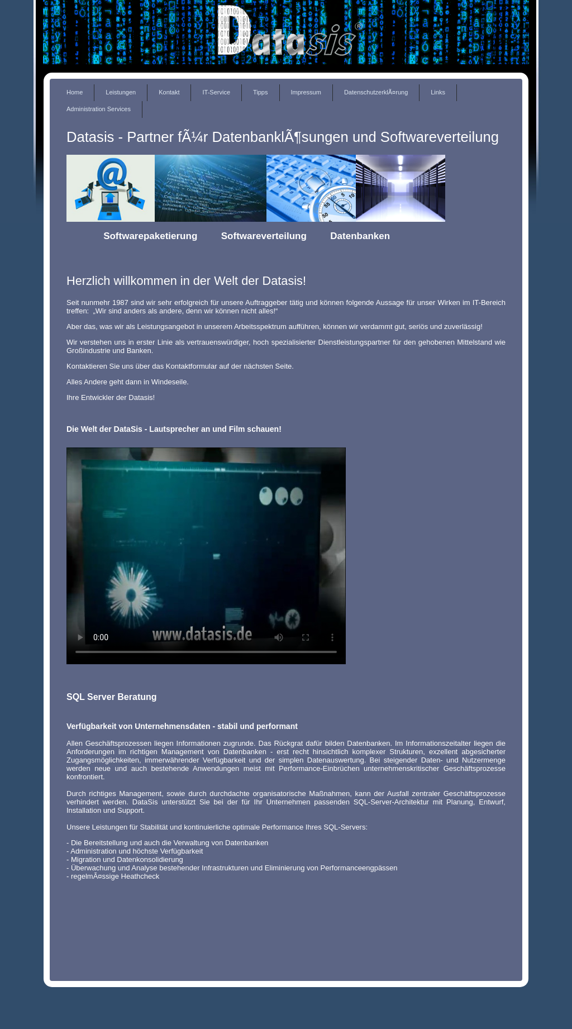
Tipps (260, 92)
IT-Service (216, 92)
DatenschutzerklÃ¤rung (376, 92)
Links (438, 92)
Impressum (306, 92)
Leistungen (121, 92)
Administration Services (98, 109)
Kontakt (169, 92)
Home (74, 92)
